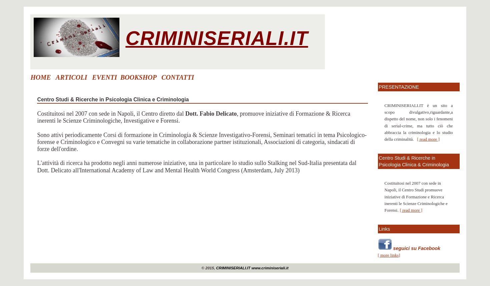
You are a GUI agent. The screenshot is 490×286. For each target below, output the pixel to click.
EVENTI (104, 77)
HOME (40, 77)
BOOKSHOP (138, 77)
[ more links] (389, 255)
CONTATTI (177, 77)
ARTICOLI (71, 77)
